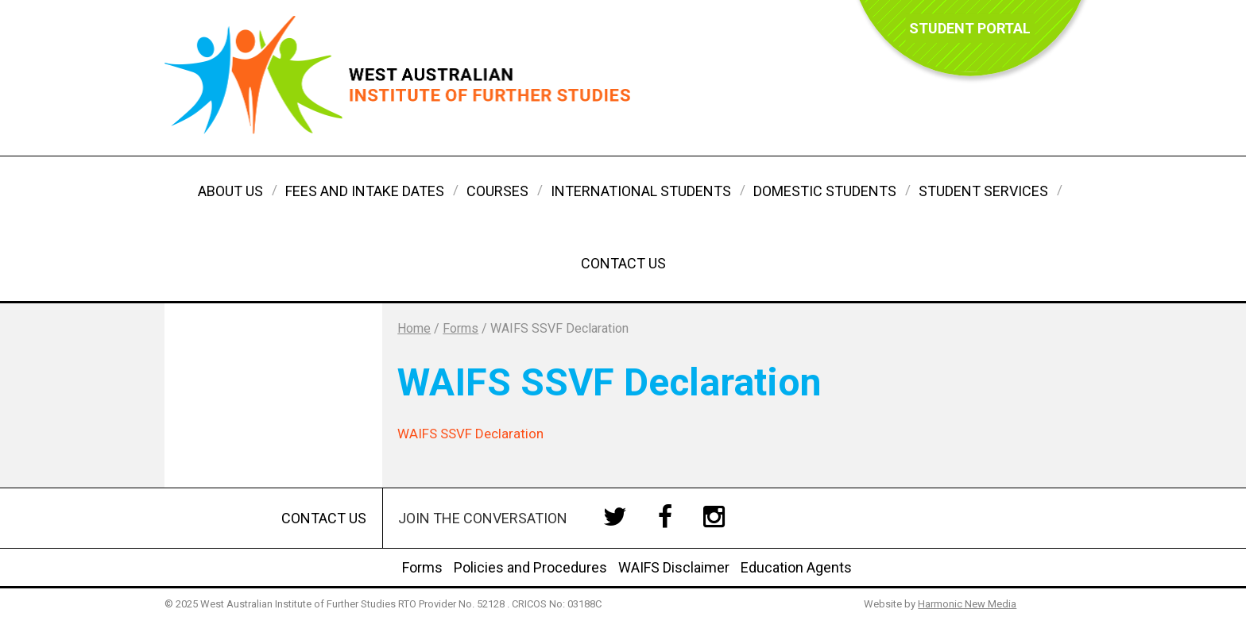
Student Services (983, 191)
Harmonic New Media (967, 604)
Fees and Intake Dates (364, 191)
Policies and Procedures (530, 567)
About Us (230, 191)
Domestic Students (824, 191)
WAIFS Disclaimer (673, 567)
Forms (422, 567)
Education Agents (796, 567)
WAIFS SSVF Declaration (470, 433)
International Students (641, 191)
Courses (497, 191)
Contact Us (623, 263)
